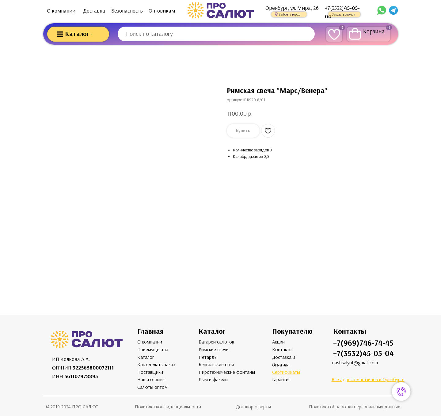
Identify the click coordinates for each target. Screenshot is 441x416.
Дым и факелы (213, 379)
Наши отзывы (151, 379)
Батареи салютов (216, 342)
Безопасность (127, 10)
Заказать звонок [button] (343, 14)
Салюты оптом (152, 387)
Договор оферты (253, 407)
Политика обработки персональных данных (354, 407)
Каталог (145, 357)
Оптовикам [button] (162, 10)
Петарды (208, 357)
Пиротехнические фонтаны (227, 372)
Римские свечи (214, 349)
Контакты (282, 349)
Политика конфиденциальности (168, 407)
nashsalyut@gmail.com (355, 363)
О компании (61, 10)
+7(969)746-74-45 (363, 343)
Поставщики (150, 372)
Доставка (94, 10)
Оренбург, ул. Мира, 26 (292, 8)
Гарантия (281, 379)
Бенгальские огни (216, 364)
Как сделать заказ (156, 364)
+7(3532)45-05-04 (363, 353)
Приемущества (152, 349)
